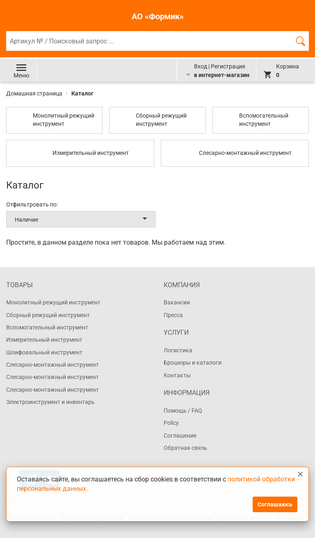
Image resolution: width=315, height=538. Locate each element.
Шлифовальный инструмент (44, 352)
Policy (171, 423)
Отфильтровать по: (32, 204)
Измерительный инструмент (44, 339)
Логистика (178, 350)
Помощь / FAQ (183, 410)
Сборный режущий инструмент (48, 315)
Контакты (177, 375)
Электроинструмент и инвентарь (50, 402)
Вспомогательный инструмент (47, 327)
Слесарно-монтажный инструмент (52, 364)
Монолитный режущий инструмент (53, 302)
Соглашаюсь (275, 504)
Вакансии (177, 302)
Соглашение (180, 435)
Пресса (173, 315)
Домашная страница (35, 93)
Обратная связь (185, 448)
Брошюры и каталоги (192, 362)
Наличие (82, 219)
